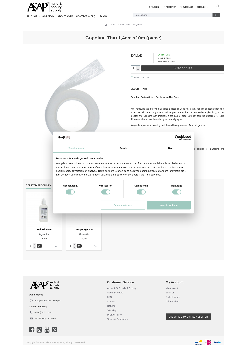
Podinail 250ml (44, 227)
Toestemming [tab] (76, 148)
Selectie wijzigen (123, 205)
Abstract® (84, 232)
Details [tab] (123, 148)
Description (139, 88)
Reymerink (44, 232)
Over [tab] (171, 148)
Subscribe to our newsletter (188, 314)
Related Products (38, 182)
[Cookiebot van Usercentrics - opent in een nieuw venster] (177, 137)
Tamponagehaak (84, 227)
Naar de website (169, 205)
